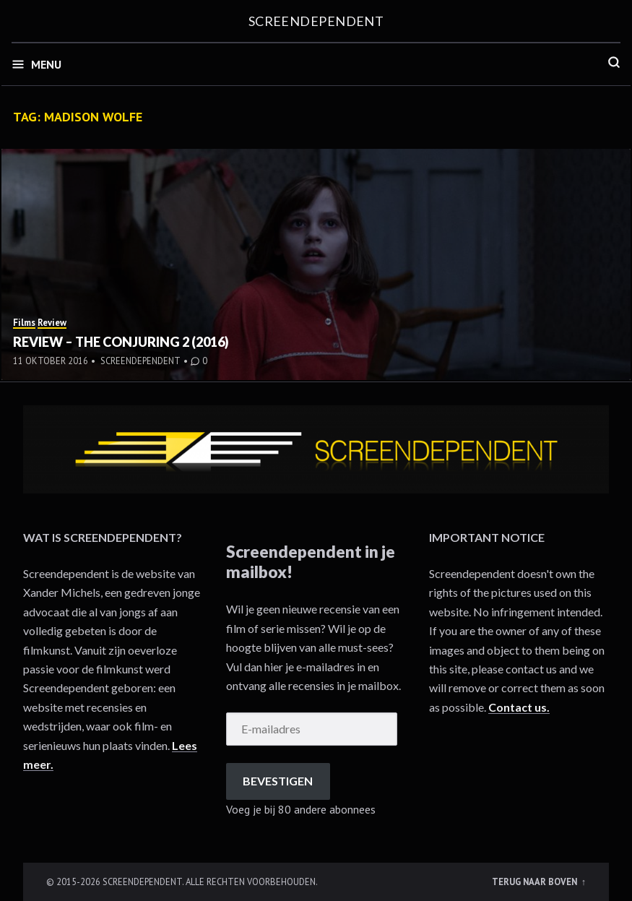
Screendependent (316, 21)
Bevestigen (278, 781)
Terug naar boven (535, 881)
